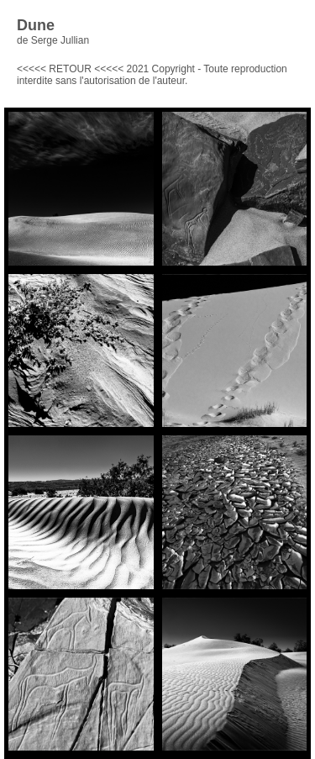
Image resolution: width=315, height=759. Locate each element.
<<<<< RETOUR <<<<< (70, 69)
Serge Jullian (60, 40)
